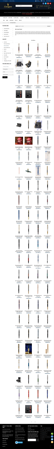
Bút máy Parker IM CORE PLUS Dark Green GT (28, 177)
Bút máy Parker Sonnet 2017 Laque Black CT (38, 326)
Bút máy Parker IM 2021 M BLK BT (28, 192)
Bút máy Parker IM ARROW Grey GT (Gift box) (19, 116)
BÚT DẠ (5, 49)
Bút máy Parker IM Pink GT (19, 177)
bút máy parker (43, 432)
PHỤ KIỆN (5, 55)
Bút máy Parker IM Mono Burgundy (19, 207)
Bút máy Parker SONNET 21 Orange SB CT (28, 281)
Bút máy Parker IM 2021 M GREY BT (38, 192)
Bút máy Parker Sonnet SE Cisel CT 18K (38, 101)
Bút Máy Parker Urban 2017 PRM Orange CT (19, 416)
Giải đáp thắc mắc (31, 429)
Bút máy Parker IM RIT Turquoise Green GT (19, 163)
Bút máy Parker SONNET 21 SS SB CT (19, 281)
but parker (43, 436)
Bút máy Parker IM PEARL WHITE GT (48, 163)
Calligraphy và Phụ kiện (7, 60)
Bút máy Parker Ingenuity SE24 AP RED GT (38, 55)
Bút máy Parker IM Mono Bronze (38, 207)
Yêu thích (43, 1)
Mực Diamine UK (6, 36)
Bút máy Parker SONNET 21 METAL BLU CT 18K (38, 221)
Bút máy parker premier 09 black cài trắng (47, 147)
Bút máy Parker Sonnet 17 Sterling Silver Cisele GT (28, 296)
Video (7, 20)
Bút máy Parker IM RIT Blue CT (19, 86)
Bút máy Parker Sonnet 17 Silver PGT (38, 296)
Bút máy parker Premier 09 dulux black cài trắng (47, 116)
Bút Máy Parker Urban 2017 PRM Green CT (38, 386)
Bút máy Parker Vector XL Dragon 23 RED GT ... (28, 416)
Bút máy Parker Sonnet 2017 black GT (19, 326)
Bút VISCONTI (6, 34)
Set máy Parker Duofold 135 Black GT (19, 386)
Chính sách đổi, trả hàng (19, 429)
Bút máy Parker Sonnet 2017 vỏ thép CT (47, 386)
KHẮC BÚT (38, 17)
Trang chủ (5, 17)
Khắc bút (29, 428)
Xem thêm (33, 40)
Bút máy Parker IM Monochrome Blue (19, 221)
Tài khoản (49, 0)
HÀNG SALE (27, 17)
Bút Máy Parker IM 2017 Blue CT (38, 311)
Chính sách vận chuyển (19, 428)
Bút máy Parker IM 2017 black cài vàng (28, 311)
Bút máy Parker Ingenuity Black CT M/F (47, 70)
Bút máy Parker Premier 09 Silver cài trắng (47, 132)
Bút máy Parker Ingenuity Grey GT (47, 55)
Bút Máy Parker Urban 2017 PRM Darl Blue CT (28, 371)
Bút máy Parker (6, 45)
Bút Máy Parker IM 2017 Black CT (47, 296)
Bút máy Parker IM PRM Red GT (28, 401)
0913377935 (29, 13)
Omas (42, 428)
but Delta (42, 430)
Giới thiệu (10, 17)
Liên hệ (20, 20)
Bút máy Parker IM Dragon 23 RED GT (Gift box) (19, 101)
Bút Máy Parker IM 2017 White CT (38, 355)
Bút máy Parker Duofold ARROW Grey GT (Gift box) (47, 371)
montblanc (48, 430)
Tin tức (16, 20)
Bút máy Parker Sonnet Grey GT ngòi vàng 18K (19, 132)
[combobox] (8, 69)
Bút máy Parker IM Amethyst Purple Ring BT (19, 251)
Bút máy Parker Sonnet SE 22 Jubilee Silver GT (19, 192)
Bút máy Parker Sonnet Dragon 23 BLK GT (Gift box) (28, 147)
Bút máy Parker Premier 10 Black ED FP (28, 86)
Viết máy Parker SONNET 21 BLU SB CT (47, 251)
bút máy (48, 436)
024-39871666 (19, 12)
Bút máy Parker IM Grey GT (47, 86)
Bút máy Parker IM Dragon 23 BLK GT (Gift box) (28, 101)
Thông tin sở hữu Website (20, 439)
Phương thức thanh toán (19, 437)
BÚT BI (5, 51)
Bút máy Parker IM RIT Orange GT (38, 86)
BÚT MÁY (8, 22)
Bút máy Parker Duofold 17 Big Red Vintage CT (38, 416)
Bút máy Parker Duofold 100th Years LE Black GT (28, 386)
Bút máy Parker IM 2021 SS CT (47, 266)
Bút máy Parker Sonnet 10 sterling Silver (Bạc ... (19, 236)
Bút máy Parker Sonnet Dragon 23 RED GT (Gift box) (19, 147)
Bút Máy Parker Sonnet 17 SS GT (38, 371)
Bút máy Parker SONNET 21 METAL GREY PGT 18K (28, 236)
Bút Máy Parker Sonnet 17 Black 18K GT (47, 311)
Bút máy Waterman (7, 47)
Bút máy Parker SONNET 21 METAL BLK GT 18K (47, 192)
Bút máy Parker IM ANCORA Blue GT (38, 177)
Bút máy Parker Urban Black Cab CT (19, 341)
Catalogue (11, 20)
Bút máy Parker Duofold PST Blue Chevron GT (28, 55)
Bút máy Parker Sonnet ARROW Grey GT (47, 177)
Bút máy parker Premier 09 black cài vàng (28, 221)
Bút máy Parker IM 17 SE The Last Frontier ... (38, 251)
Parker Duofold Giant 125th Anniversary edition (19, 356)
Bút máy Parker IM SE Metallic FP (38, 116)
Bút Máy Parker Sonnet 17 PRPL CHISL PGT (19, 311)
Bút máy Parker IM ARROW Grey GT (48, 101)
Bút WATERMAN (6, 32)
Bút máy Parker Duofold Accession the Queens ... (47, 355)
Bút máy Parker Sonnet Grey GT (28, 132)
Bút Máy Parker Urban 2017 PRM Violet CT (19, 401)
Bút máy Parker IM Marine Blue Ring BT (47, 221)
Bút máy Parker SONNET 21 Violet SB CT (38, 281)
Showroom (4, 442)
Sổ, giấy (5, 58)
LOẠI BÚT (22, 17)
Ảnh (4, 20)
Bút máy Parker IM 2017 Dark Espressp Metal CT (47, 326)
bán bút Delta (48, 428)
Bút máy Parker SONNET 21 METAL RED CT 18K (47, 207)
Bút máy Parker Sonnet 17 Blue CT (47, 416)
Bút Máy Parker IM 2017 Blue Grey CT (38, 341)
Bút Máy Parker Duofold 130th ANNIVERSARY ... (28, 355)
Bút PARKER (6, 30)
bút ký (42, 439)
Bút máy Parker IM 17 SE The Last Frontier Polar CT (38, 266)
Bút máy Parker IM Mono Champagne (29, 207)
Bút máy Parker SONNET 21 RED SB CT (28, 266)
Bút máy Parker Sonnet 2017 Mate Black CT (47, 341)
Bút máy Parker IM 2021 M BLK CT (19, 296)
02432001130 (32, 12)
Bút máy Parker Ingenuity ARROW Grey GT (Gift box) (28, 71)
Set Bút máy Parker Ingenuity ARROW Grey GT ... (19, 71)
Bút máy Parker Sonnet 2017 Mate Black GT (28, 341)
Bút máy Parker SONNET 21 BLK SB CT (28, 251)
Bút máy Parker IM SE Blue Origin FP (38, 147)
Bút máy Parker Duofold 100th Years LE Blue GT (47, 401)
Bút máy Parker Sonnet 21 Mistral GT (47, 236)
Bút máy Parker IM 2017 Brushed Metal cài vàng (28, 326)
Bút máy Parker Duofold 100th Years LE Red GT (38, 401)
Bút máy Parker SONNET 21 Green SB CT (47, 281)
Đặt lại (5, 77)
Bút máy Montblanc (7, 43)
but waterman (43, 434)
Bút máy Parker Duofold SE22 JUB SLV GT (19, 371)
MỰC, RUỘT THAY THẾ (7, 53)
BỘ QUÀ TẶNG (33, 17)
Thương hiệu (16, 17)
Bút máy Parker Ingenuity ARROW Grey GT (38, 71)
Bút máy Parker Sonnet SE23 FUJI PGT (38, 163)
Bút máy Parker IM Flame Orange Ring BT (38, 236)
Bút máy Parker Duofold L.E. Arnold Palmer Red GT (19, 55)
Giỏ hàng (37, 1)
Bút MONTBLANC (6, 28)
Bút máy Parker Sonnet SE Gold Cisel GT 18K (28, 116)
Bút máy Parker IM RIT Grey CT (28, 163)
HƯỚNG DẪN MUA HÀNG (45, 17)
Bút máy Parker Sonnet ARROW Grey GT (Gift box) (38, 132)
